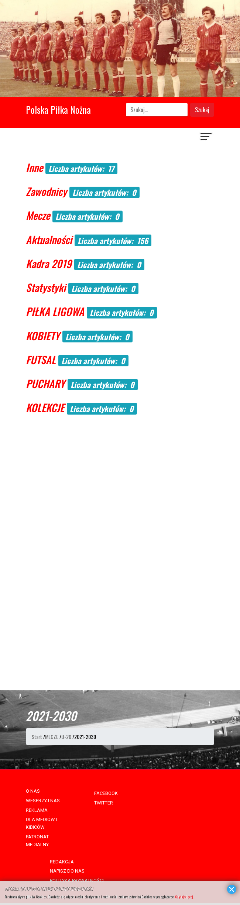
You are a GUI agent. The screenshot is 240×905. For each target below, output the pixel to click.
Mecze (38, 215)
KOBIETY (43, 335)
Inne (34, 167)
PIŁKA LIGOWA (55, 311)
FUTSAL (41, 359)
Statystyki (46, 287)
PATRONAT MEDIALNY (37, 840)
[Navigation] (206, 137)
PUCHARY (45, 383)
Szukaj (202, 109)
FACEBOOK (106, 793)
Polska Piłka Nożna (58, 109)
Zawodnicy (46, 191)
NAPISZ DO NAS (67, 871)
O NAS (33, 791)
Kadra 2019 (49, 263)
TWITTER (103, 803)
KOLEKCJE (45, 407)
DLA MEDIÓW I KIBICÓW (41, 823)
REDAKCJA (62, 861)
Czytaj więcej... (185, 896)
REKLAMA (37, 810)
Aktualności (49, 239)
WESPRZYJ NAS (43, 800)
